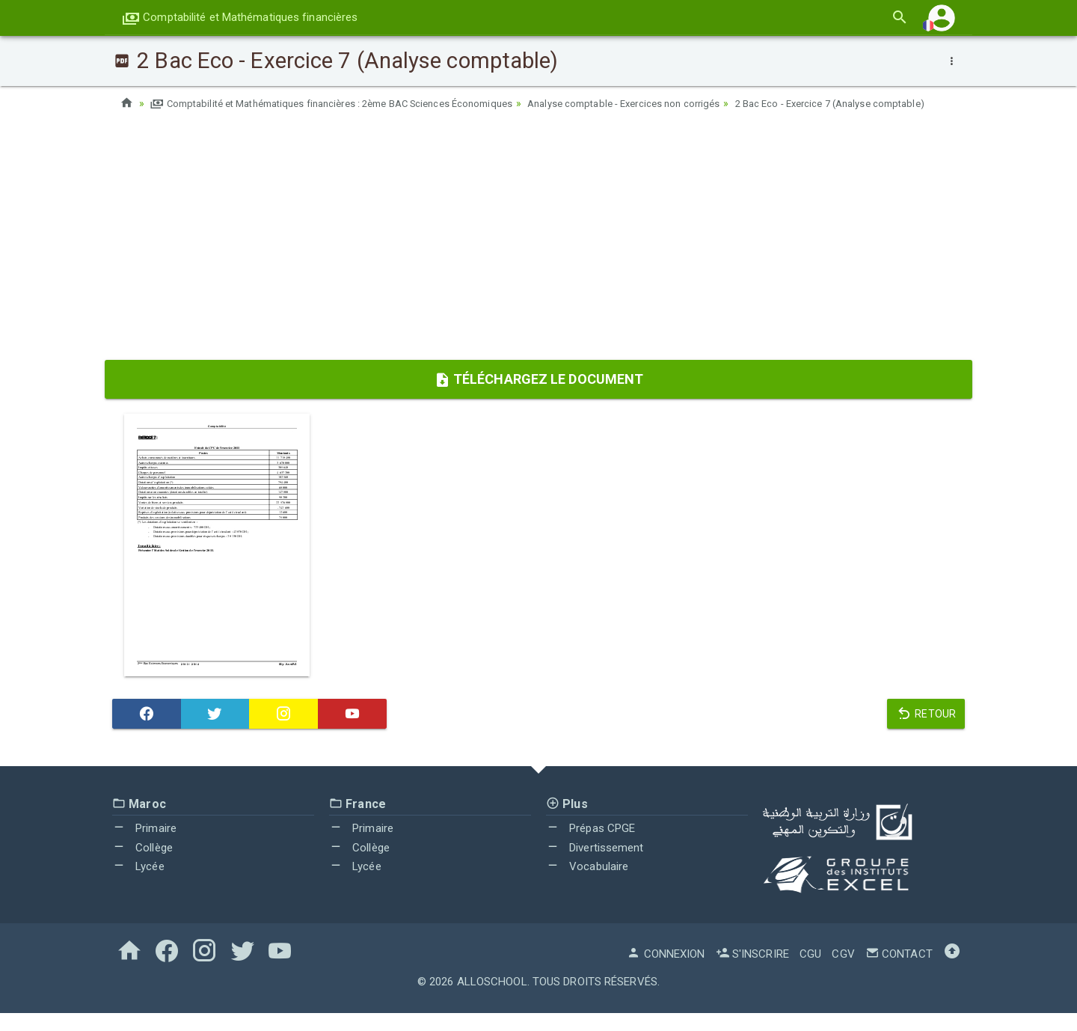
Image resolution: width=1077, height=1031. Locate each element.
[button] (941, 17)
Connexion (666, 972)
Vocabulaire (587, 884)
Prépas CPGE (590, 846)
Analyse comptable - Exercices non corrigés (666, 103)
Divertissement (595, 865)
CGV (843, 972)
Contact (899, 972)
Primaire (144, 846)
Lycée (138, 884)
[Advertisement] (538, 258)
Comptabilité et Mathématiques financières (240, 17)
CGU (810, 972)
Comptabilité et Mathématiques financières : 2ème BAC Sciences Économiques (348, 103)
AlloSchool (492, 999)
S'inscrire (752, 972)
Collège (142, 865)
